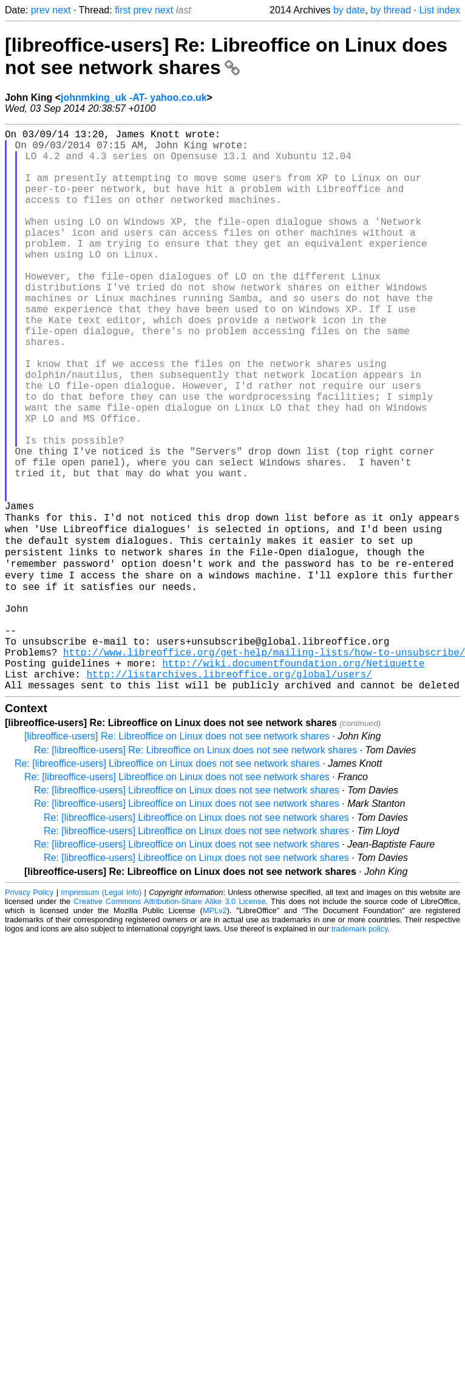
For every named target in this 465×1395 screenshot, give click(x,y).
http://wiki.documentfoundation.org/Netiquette (293, 777)
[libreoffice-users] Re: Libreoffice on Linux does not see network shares (226, 56)
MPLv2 (215, 1030)
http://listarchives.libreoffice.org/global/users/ (229, 791)
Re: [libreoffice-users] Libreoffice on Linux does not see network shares (167, 883)
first (123, 10)
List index (439, 10)
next (61, 10)
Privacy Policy (29, 1011)
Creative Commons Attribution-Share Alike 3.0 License (169, 1021)
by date (349, 10)
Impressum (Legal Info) (101, 1011)
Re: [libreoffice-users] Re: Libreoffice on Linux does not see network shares (195, 870)
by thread (390, 10)
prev (40, 10)
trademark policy (359, 1048)
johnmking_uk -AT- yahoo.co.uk (134, 97)
